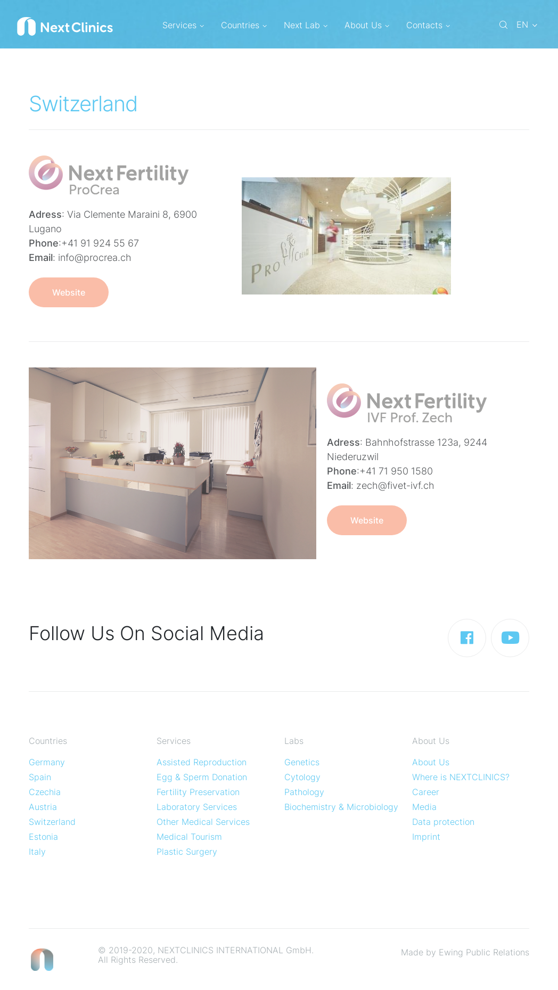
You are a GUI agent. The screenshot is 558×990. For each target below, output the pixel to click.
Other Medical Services (203, 821)
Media (424, 806)
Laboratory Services (197, 806)
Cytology (302, 777)
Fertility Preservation (198, 792)
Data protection (443, 821)
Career (425, 792)
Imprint (426, 836)
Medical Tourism (189, 836)
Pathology (304, 792)
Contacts (428, 25)
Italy (37, 851)
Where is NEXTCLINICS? (461, 777)
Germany (47, 762)
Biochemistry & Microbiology (341, 806)
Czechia (45, 792)
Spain (40, 777)
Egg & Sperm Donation (202, 777)
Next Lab (305, 25)
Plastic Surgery (187, 851)
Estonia (43, 836)
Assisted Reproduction (202, 762)
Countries (244, 25)
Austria (43, 806)
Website (68, 292)
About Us (366, 25)
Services (183, 25)
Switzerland (52, 821)
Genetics (301, 762)
